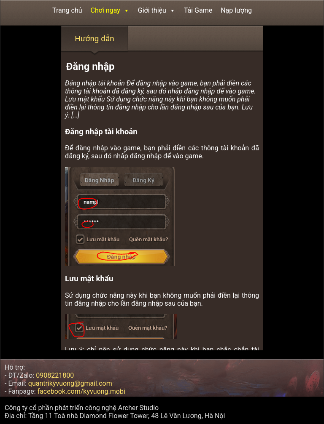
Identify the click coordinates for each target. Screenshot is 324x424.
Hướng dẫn (94, 38)
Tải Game (198, 10)
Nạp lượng (236, 10)
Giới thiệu (157, 10)
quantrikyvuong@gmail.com (70, 383)
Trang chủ (67, 10)
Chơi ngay (110, 10)
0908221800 (55, 375)
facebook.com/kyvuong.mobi (81, 391)
